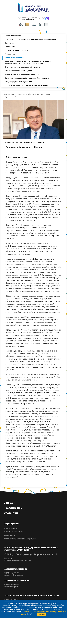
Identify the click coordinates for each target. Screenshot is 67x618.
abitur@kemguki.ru (11, 587)
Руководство (10, 54)
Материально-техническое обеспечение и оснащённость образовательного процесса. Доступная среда (28, 62)
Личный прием (9, 535)
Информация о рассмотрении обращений (20, 539)
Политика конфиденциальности (17, 560)
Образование (10, 47)
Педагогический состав (14, 58)
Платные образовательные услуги (18, 71)
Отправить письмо (11, 528)
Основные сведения (13, 36)
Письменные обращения (13, 532)
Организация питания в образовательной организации (26, 85)
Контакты (8, 558)
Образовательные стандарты (17, 50)
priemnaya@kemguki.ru (13, 575)
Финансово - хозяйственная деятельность (22, 74)
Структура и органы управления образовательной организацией (30, 39)
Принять (42, 614)
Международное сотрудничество (18, 82)
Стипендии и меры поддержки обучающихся (23, 67)
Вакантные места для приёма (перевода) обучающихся (27, 78)
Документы (9, 43)
